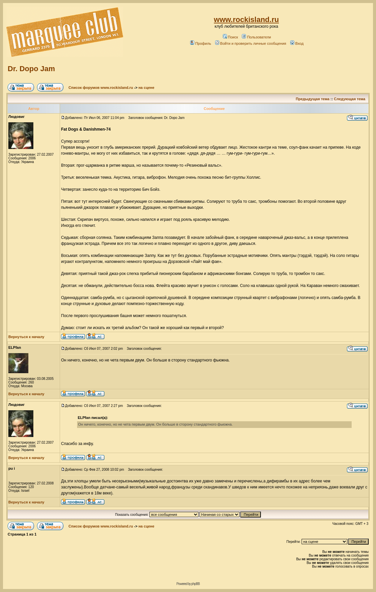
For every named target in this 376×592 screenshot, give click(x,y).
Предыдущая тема (313, 99)
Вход (297, 43)
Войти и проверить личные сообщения (250, 43)
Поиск (230, 37)
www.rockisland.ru (246, 19)
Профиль (200, 43)
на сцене (146, 88)
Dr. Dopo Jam (31, 68)
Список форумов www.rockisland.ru (100, 88)
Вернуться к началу (26, 337)
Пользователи (256, 37)
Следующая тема (349, 99)
